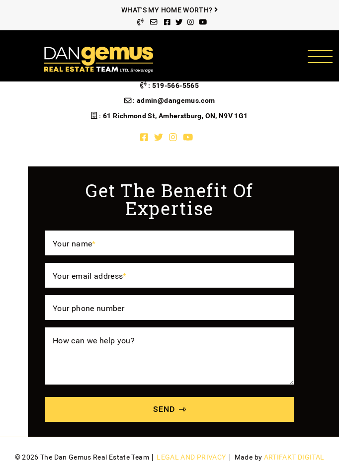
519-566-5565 (175, 85)
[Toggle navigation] (320, 56)
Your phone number (88, 308)
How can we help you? (94, 340)
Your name (74, 243)
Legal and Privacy (191, 457)
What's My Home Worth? (169, 10)
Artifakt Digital (294, 457)
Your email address (90, 276)
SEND (169, 409)
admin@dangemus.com (176, 100)
